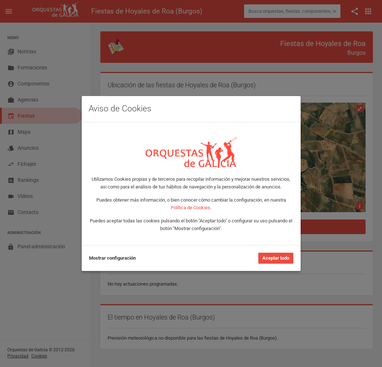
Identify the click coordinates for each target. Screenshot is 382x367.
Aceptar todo (275, 258)
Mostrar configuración (112, 258)
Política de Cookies (190, 207)
